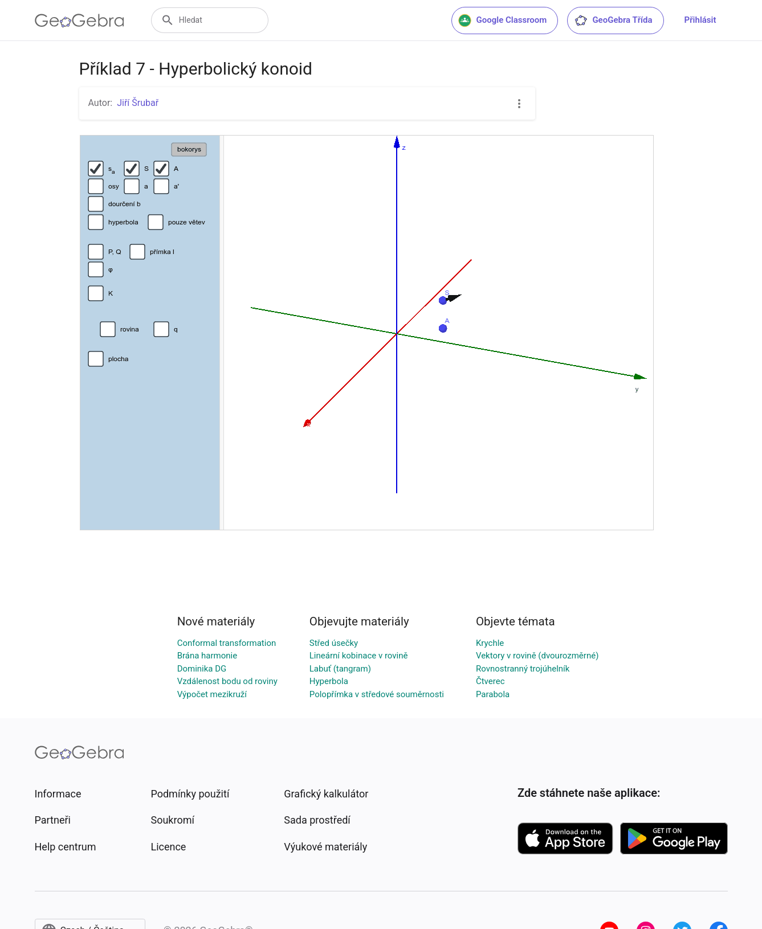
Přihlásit (700, 20)
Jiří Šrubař (137, 102)
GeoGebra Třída (613, 20)
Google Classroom (502, 20)
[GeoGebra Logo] (79, 20)
